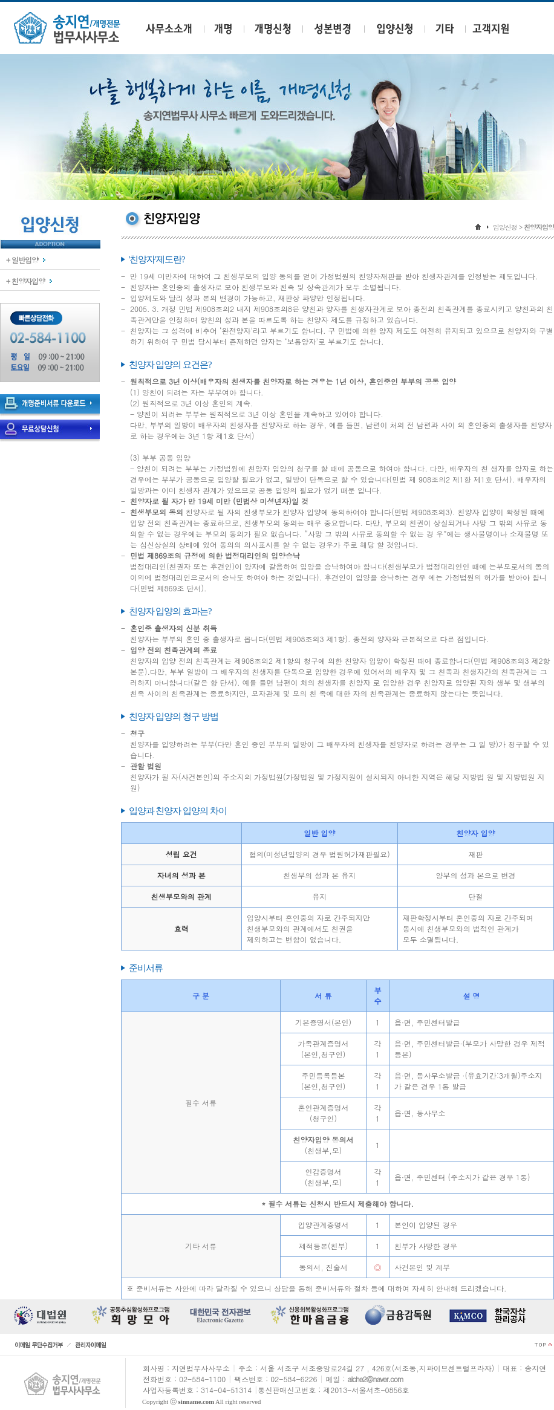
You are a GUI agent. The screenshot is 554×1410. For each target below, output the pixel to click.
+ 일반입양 (22, 260)
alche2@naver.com (375, 1379)
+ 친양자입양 (25, 281)
